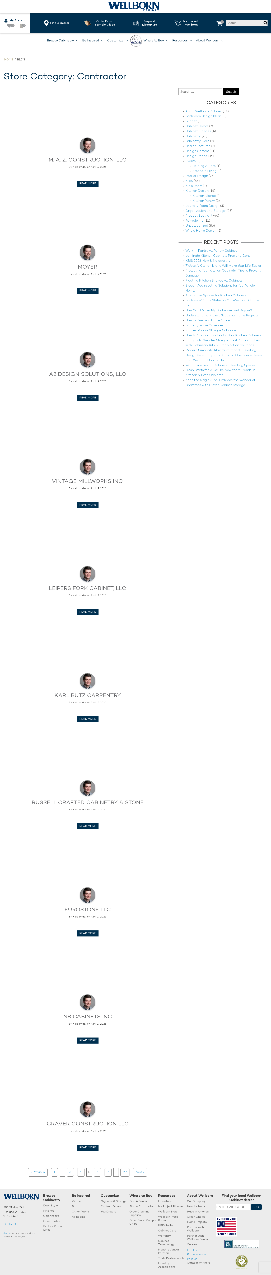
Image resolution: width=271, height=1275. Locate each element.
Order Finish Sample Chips (142, 1222)
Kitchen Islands (204, 196)
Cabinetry (193, 136)
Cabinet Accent (111, 1206)
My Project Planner (170, 1206)
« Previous (38, 1172)
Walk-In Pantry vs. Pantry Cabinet (211, 251)
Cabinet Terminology (166, 1243)
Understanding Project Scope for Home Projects (221, 315)
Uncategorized (196, 225)
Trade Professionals (171, 1258)
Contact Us (10, 1224)
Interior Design (196, 176)
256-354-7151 (12, 1216)
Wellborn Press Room (168, 1219)
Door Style (50, 1205)
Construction (52, 1221)
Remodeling (194, 220)
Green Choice (196, 1217)
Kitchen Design (197, 191)
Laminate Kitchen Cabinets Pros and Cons (217, 256)
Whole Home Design (201, 230)
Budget (191, 121)
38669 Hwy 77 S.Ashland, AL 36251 (15, 1210)
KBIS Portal (165, 1225)
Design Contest (197, 151)
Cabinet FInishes (198, 131)
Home (8, 59)
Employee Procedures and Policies (197, 1255)
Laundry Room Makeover (204, 325)
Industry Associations (166, 1265)
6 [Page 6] (97, 1172)
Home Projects (197, 1222)
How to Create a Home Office (207, 320)
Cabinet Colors (196, 126)
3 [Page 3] (70, 1172)
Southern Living (204, 171)
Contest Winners (198, 1263)
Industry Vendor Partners (168, 1251)
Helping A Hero (204, 166)
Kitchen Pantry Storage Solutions (210, 330)
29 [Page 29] (125, 1172)
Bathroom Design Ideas (203, 116)
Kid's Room (193, 186)
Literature (164, 1201)
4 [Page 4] (81, 1172)
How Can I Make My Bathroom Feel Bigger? (218, 310)
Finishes (48, 1211)
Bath (75, 1206)
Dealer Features (197, 146)
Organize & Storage (113, 1201)
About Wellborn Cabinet (203, 111)
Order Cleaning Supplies (139, 1213)
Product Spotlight (198, 215)
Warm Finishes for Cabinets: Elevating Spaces (220, 365)
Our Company (196, 1201)
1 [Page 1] (54, 1172)
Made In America (198, 1211)
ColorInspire (51, 1216)
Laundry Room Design (202, 206)
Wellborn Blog (167, 1211)
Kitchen (77, 1201)
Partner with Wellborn (195, 1229)
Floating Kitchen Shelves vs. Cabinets (213, 280)
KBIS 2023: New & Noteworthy (207, 261)
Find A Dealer (138, 1201)
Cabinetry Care (197, 141)
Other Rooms (81, 1211)
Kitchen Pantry (203, 201)
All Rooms (78, 1217)
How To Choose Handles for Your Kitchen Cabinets (223, 335)
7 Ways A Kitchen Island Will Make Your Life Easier (223, 266)
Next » (140, 1172)
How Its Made (196, 1206)
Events (190, 161)
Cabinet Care (167, 1230)
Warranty (164, 1236)
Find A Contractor (141, 1206)
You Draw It (108, 1211)
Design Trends (196, 156)
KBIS (189, 181)
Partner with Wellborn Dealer (197, 1238)
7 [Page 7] (108, 1172)
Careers (192, 1244)
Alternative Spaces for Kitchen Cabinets (215, 295)
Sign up (7, 1233)
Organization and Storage (205, 211)
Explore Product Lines (54, 1228)
